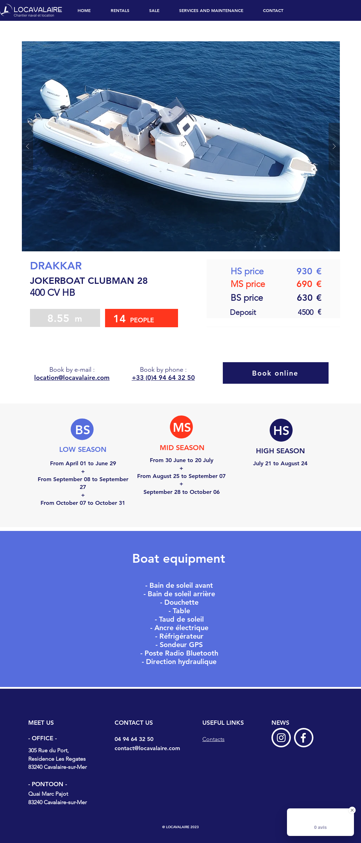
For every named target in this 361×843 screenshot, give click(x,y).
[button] (181, 146)
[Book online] (276, 373)
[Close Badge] (352, 810)
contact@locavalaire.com (147, 748)
